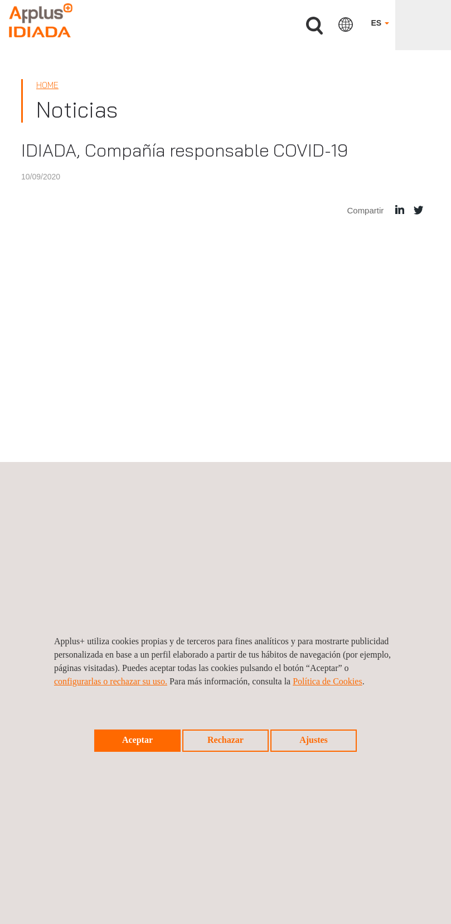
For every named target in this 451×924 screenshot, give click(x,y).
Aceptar (137, 740)
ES (380, 22)
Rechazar (225, 740)
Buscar (314, 26)
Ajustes (313, 740)
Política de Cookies (327, 681)
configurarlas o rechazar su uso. (110, 681)
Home (47, 85)
